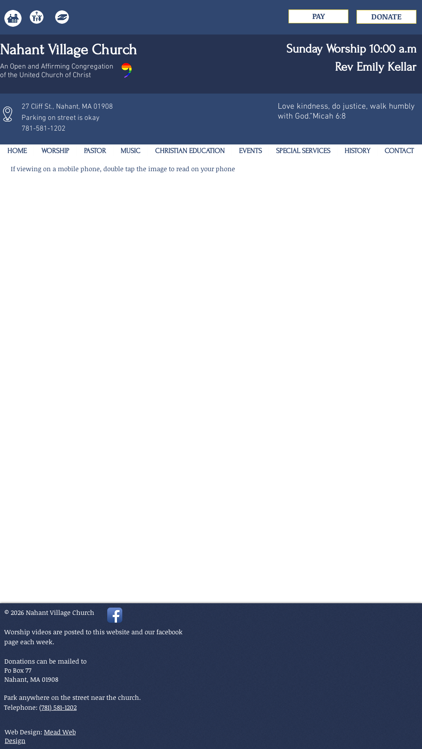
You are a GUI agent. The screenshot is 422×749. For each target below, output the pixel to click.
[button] (55, 151)
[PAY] (318, 16)
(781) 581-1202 (58, 707)
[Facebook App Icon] (114, 615)
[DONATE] (386, 17)
